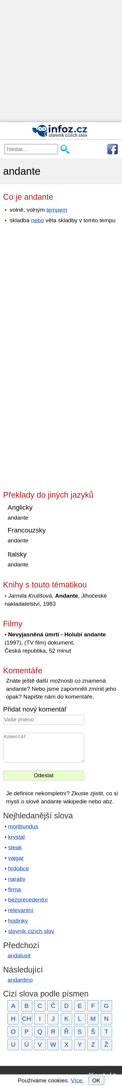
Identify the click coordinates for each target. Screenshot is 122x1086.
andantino (20, 980)
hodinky (18, 921)
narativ (16, 879)
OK (96, 1080)
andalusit (19, 955)
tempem (56, 210)
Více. (77, 1080)
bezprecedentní (28, 899)
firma (14, 889)
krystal (16, 837)
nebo (37, 220)
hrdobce (18, 868)
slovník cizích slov (31, 931)
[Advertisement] (61, 61)
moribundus (23, 826)
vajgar (16, 858)
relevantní (20, 910)
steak (15, 847)
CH (26, 1018)
